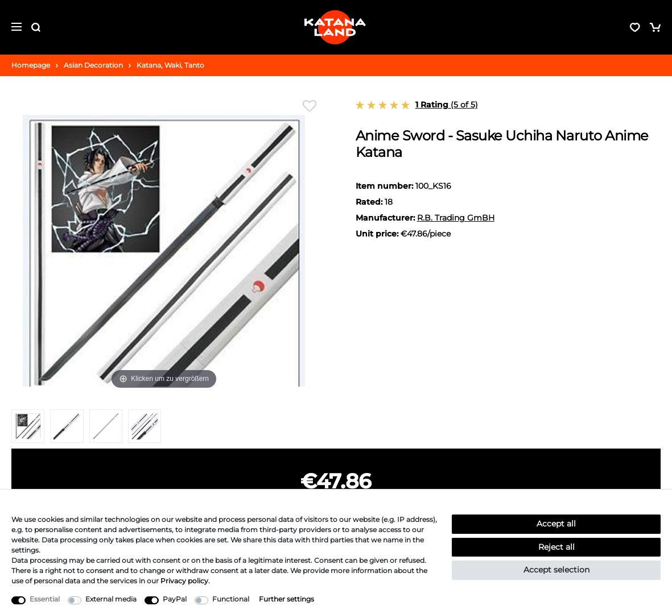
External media (111, 599)
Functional (230, 599)
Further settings (286, 599)
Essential (45, 599)
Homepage (30, 65)
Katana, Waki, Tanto (170, 65)
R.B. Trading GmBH (455, 218)
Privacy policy (184, 580)
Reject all (556, 547)
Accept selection (556, 570)
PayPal (175, 599)
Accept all (556, 523)
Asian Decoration (93, 65)
